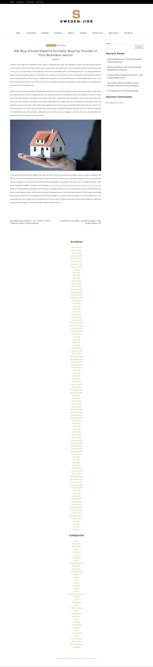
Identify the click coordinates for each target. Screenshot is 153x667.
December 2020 (76, 410)
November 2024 (76, 293)
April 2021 (77, 399)
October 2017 (76, 514)
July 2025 (76, 270)
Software (76, 628)
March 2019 (76, 469)
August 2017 (77, 519)
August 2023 (77, 335)
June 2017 (76, 525)
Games (76, 584)
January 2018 (76, 505)
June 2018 (76, 494)
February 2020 (76, 438)
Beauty (76, 550)
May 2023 (76, 343)
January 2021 (76, 407)
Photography (77, 614)
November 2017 (76, 511)
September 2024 (76, 298)
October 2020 (76, 416)
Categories (20, 2)
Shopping (58, 33)
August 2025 (77, 268)
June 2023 (76, 340)
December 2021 (76, 391)
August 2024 (77, 301)
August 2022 (77, 368)
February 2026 (76, 251)
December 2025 (76, 256)
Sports (76, 631)
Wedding (76, 648)
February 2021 (76, 405)
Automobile (76, 547)
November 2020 (76, 413)
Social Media (76, 625)
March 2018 (76, 500)
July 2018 (76, 491)
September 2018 (76, 486)
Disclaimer (30, 2)
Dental (76, 561)
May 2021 (76, 396)
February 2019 (76, 472)
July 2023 (76, 338)
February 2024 (76, 318)
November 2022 (76, 360)
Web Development (76, 645)
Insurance (76, 598)
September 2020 (76, 419)
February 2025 (76, 284)
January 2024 (76, 321)
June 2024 (76, 307)
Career (76, 556)
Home (18, 33)
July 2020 (76, 424)
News (76, 606)
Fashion (77, 575)
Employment (76, 570)
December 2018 (76, 477)
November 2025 (76, 259)
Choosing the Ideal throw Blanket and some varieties (80, 223)
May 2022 (76, 377)
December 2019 (76, 444)
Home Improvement (76, 595)
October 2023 (76, 329)
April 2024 (77, 312)
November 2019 (76, 446)
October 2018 (76, 483)
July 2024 (76, 304)
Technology (97, 33)
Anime (76, 542)
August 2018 (77, 488)
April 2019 (77, 466)
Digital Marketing (76, 564)
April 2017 (77, 530)
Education (76, 567)
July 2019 (76, 458)
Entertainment (76, 572)
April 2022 (77, 379)
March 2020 (76, 435)
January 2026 (76, 254)
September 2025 (76, 265)
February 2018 (76, 502)
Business (45, 33)
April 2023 (77, 346)
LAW (76, 600)
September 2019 (76, 452)
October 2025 (76, 262)
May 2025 (76, 276)
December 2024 (76, 290)
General (76, 586)
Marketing (77, 603)
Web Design (76, 642)
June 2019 (76, 460)
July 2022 (76, 371)
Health (71, 33)
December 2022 (76, 357)
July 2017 (76, 522)
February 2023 (76, 352)
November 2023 (76, 326)
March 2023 (76, 349)
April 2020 (77, 433)
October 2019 (76, 449)
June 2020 (76, 427)
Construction (76, 558)
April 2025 (77, 279)
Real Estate (114, 33)
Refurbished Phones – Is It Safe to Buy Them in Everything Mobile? (30, 223)
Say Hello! (40, 2)
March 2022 (76, 382)
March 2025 (76, 282)
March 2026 (76, 248)
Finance (83, 33)
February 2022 (76, 385)
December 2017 (76, 508)
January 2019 (76, 474)
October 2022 (76, 363)
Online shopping (76, 609)
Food (76, 581)
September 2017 (76, 516)
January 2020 (76, 441)
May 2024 (76, 310)
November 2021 (76, 393)
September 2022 (76, 366)
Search (108, 43)
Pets (76, 611)
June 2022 (76, 374)
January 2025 (76, 287)
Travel (76, 637)
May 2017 (76, 528)
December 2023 (76, 324)
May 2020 (76, 430)
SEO (76, 620)
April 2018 (77, 497)
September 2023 (76, 332)
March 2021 (76, 402)
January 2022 (76, 388)
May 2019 (76, 463)
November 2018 (76, 480)
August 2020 (77, 421)
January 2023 (76, 354)
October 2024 (76, 296)
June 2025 (76, 273)
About (12, 2)
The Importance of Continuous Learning (122, 91)
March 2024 (76, 315)
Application (76, 544)
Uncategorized (76, 639)
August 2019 (77, 455)
